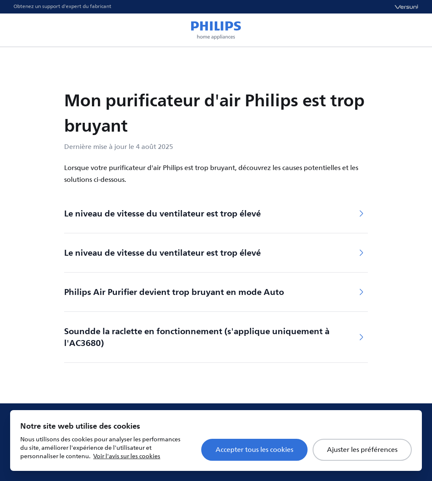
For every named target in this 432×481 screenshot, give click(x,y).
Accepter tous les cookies (254, 449)
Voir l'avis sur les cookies (126, 456)
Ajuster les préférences (362, 449)
